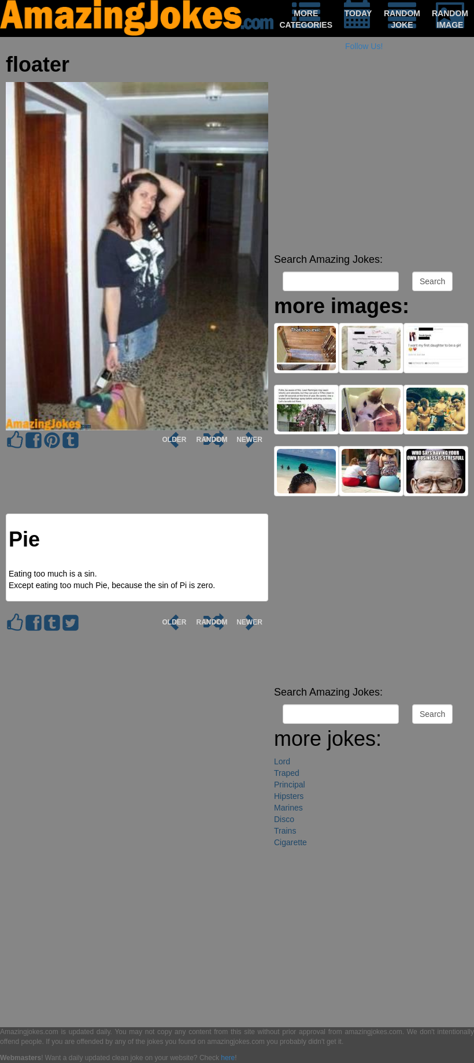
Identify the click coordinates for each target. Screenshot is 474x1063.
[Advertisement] (371, 167)
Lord (282, 761)
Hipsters (288, 796)
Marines (288, 807)
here (228, 1058)
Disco (284, 819)
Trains (285, 830)
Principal (289, 784)
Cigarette (290, 842)
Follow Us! (364, 46)
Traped (286, 773)
